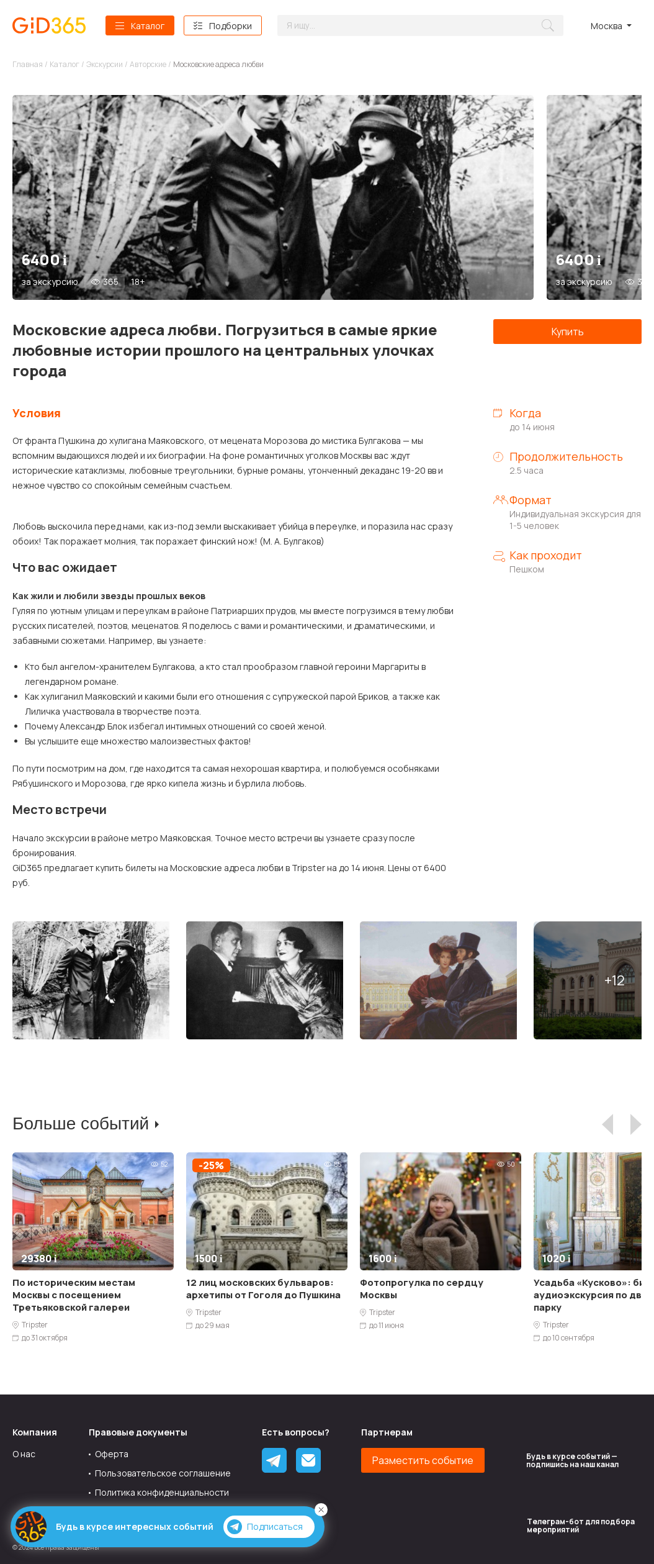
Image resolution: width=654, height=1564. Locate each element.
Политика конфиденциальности (162, 1492)
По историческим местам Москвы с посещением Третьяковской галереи (73, 1295)
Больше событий (80, 1123)
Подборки (230, 26)
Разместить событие (422, 1460)
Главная (27, 64)
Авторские (148, 64)
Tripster (35, 1325)
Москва (606, 26)
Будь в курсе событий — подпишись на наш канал (572, 1460)
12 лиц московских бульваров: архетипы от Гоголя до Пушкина (263, 1288)
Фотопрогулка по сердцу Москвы (421, 1288)
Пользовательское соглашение (163, 1473)
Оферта (111, 1454)
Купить (568, 331)
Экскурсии (104, 64)
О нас (23, 1454)
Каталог (147, 26)
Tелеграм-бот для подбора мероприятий (581, 1525)
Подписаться (265, 1526)
